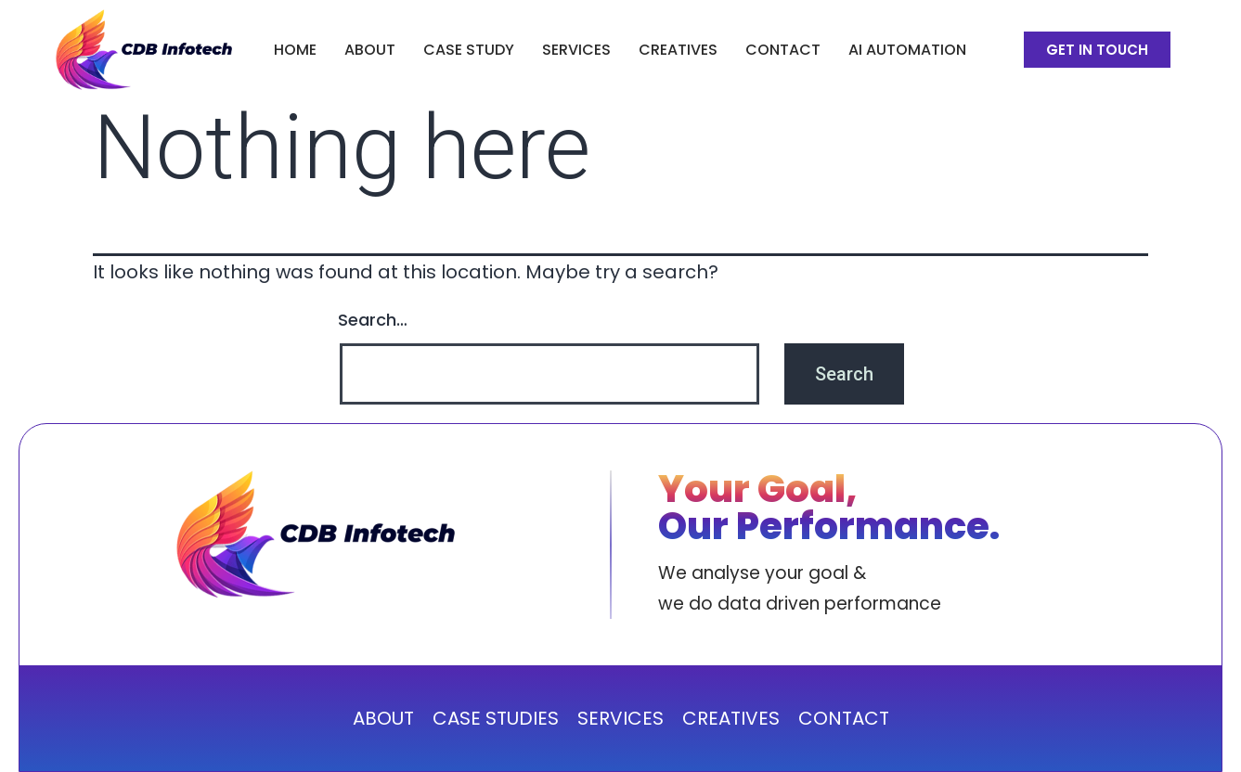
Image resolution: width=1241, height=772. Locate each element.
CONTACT (843, 718)
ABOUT (369, 49)
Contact (783, 49)
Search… (372, 319)
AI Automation (907, 49)
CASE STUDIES (496, 718)
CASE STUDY (468, 49)
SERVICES (576, 49)
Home (295, 49)
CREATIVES (678, 49)
